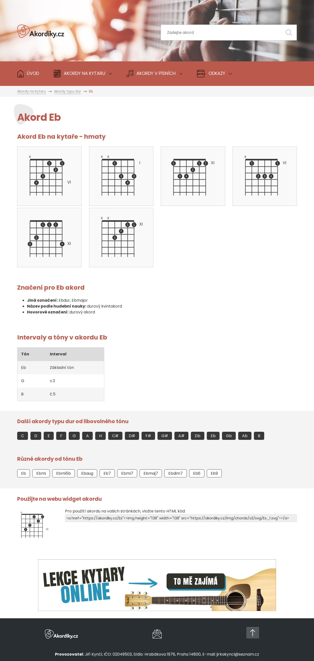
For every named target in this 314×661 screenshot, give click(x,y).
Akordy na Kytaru (83, 73)
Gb (229, 436)
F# (148, 436)
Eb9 (214, 473)
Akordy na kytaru (31, 91)
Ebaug (87, 473)
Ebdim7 (175, 473)
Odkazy (214, 73)
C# (115, 436)
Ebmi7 (127, 473)
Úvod (28, 73)
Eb (213, 436)
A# (181, 436)
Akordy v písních (154, 73)
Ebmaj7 (151, 473)
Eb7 (107, 473)
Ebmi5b (63, 473)
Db (197, 436)
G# (164, 436)
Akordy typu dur (67, 91)
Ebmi (41, 473)
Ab (245, 436)
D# (132, 436)
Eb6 (196, 473)
